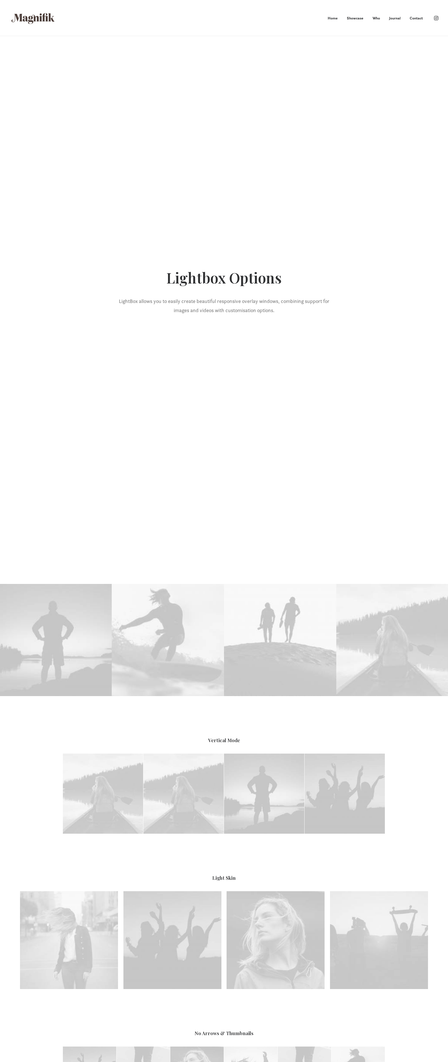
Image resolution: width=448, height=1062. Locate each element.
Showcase (355, 18)
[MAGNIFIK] (33, 18)
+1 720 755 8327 (334, 1001)
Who (376, 18)
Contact (416, 18)
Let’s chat (224, 922)
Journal (395, 18)
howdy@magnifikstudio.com (345, 994)
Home (333, 18)
